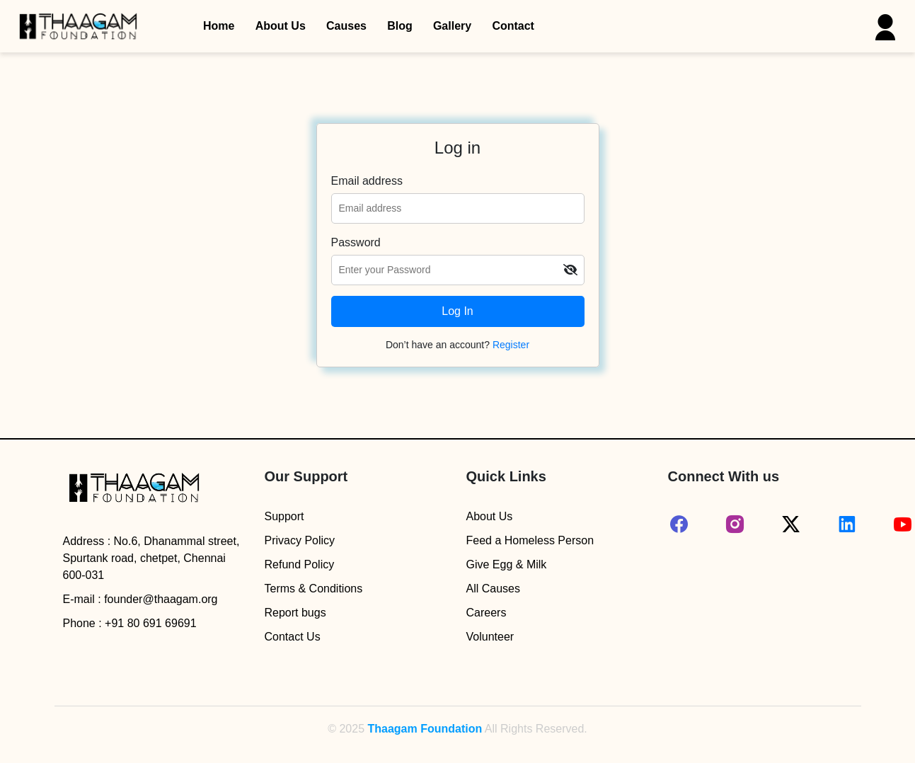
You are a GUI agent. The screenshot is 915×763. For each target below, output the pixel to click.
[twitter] (791, 524)
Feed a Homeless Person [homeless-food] (530, 540)
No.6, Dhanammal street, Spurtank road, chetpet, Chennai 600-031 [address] (151, 558)
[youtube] (903, 524)
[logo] (134, 491)
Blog (400, 26)
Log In (457, 311)
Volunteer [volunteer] (490, 637)
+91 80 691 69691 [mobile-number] (150, 623)
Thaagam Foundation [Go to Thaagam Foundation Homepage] (424, 729)
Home (218, 26)
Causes (346, 26)
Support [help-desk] (284, 516)
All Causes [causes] (493, 589)
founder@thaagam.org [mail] (160, 599)
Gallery (452, 26)
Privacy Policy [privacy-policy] (300, 540)
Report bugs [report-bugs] (295, 613)
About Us (280, 26)
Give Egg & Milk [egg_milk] (506, 564)
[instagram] (735, 524)
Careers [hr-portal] (486, 613)
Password (356, 242)
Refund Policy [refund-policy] (300, 564)
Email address (367, 181)
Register (511, 344)
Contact (513, 26)
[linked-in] (847, 524)
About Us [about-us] (489, 516)
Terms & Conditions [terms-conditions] (314, 589)
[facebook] (679, 524)
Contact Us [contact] (293, 637)
